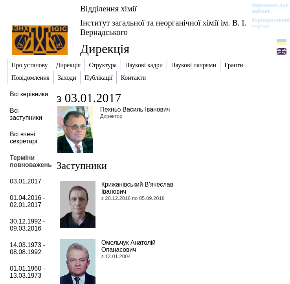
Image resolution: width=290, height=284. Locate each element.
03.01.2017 (25, 181)
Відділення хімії (108, 8)
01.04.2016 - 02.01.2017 (27, 201)
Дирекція (104, 49)
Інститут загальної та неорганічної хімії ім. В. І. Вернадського (163, 27)
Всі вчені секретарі (23, 138)
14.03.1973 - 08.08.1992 (27, 248)
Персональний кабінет (266, 8)
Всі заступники (26, 114)
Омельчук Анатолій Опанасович (128, 246)
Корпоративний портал (266, 23)
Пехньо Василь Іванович (135, 109)
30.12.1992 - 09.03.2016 (27, 225)
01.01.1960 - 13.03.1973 (27, 272)
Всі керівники (29, 94)
